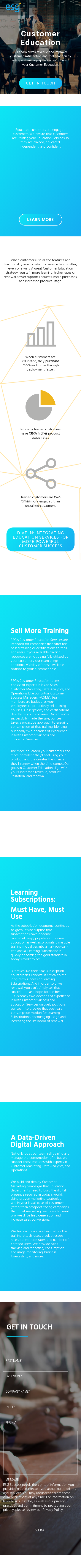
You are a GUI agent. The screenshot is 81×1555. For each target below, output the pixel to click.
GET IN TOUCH (40, 83)
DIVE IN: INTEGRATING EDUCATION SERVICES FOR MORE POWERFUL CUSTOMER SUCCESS (40, 539)
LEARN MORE (40, 220)
